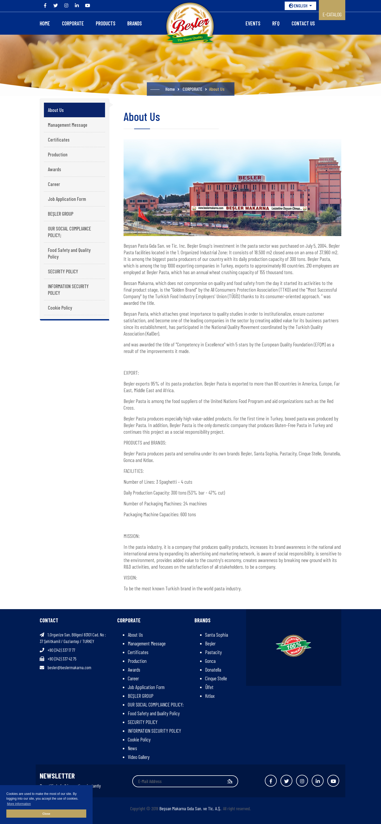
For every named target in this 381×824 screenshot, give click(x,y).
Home (45, 23)
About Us (56, 110)
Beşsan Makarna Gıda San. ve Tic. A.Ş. (190, 808)
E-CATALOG (332, 14)
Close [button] (46, 813)
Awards (54, 169)
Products (105, 23)
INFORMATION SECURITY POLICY (68, 289)
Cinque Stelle (216, 678)
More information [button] (19, 804)
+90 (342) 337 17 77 (61, 650)
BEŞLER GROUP (60, 214)
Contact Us (303, 23)
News (132, 748)
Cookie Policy (60, 308)
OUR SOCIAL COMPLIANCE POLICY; (69, 231)
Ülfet (209, 687)
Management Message (67, 125)
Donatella (213, 670)
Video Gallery (138, 757)
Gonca (210, 661)
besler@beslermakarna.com (69, 667)
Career (54, 184)
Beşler (210, 643)
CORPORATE (73, 23)
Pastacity (213, 652)
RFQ (276, 23)
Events (253, 23)
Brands (134, 23)
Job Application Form (67, 199)
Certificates (59, 140)
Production (57, 154)
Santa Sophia (216, 635)
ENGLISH (298, 5)
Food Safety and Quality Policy (69, 253)
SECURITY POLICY (63, 271)
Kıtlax (210, 696)
